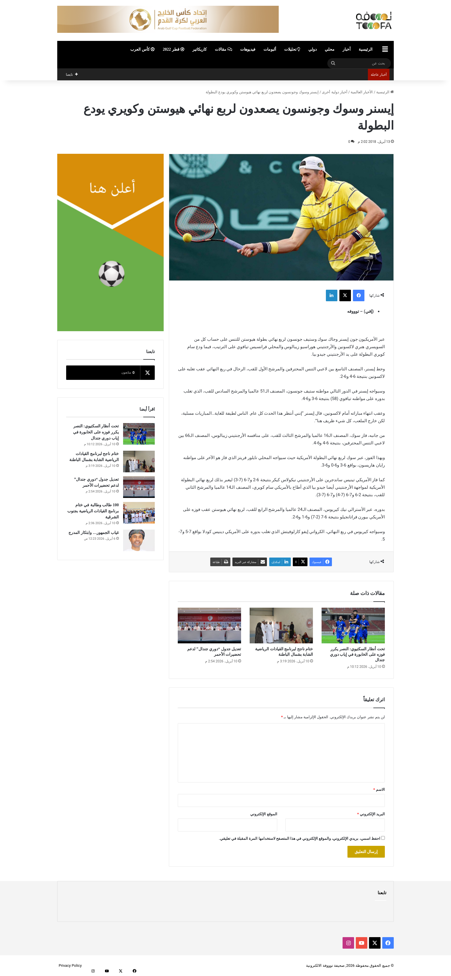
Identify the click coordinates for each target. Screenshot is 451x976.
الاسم (379, 789)
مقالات (223, 49)
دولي (312, 49)
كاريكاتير (199, 49)
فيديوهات (247, 49)
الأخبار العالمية (362, 92)
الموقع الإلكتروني (263, 814)
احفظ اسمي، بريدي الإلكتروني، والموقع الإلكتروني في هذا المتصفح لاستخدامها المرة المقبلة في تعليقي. (299, 838)
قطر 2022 (173, 49)
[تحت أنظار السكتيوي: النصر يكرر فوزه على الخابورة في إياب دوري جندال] (353, 625)
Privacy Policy (70, 965)
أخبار (347, 49)
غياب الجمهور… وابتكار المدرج (93, 532)
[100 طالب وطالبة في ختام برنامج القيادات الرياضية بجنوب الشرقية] (139, 513)
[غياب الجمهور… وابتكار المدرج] (139, 540)
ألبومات (269, 49)
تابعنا (382, 892)
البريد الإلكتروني (371, 814)
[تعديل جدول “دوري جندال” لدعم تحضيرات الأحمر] (209, 625)
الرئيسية (365, 49)
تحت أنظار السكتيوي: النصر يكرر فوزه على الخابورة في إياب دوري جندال (357, 654)
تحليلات (292, 49)
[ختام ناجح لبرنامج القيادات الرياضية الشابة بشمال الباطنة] (281, 625)
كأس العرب (142, 49)
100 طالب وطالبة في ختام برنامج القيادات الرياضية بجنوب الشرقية (93, 511)
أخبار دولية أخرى (334, 92)
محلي (330, 49)
